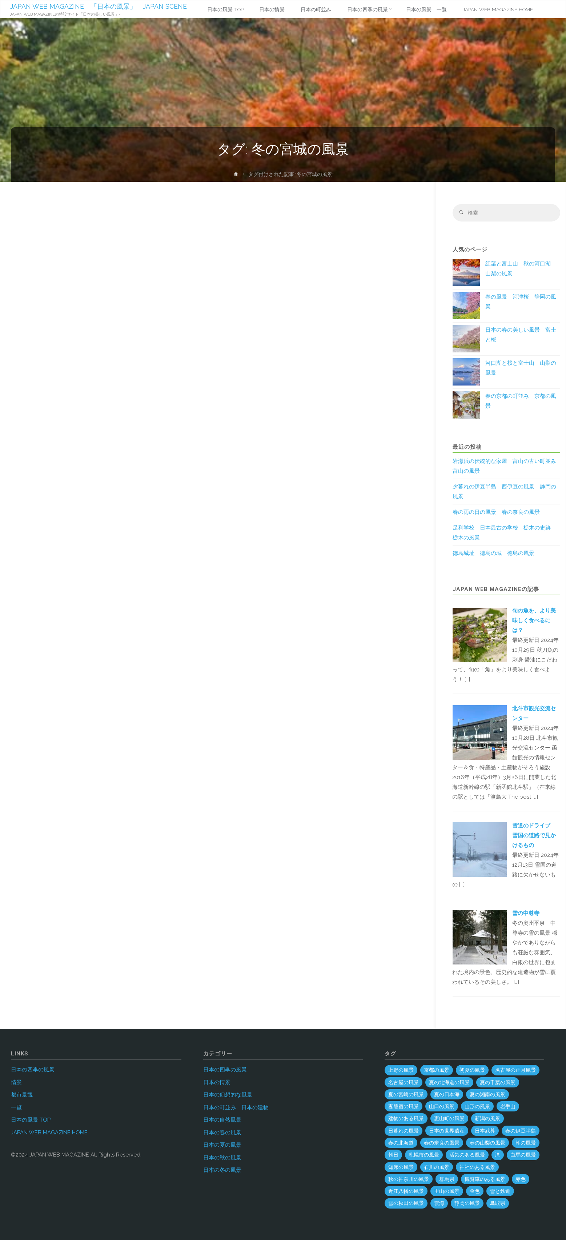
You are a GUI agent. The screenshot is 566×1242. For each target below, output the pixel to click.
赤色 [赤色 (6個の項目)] (520, 1180)
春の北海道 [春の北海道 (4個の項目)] (401, 1144)
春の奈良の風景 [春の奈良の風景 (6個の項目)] (441, 1144)
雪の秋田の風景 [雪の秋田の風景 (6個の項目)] (406, 1205)
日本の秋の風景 (222, 1159)
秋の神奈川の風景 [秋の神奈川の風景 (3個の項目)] (408, 1180)
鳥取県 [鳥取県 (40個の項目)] (497, 1205)
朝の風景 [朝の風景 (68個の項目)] (525, 1144)
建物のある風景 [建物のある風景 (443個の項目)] (406, 1120)
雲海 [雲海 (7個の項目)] (439, 1205)
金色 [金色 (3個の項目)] (475, 1193)
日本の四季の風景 (33, 1071)
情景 (16, 1084)
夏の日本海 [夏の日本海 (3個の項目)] (446, 1096)
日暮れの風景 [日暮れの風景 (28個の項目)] (403, 1132)
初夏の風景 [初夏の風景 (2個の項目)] (472, 1072)
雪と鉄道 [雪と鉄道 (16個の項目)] (500, 1193)
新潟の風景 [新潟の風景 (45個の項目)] (487, 1120)
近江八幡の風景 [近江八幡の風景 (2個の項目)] (406, 1193)
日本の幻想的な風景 (227, 1096)
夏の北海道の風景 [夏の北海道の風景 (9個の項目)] (449, 1084)
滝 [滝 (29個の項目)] (497, 1156)
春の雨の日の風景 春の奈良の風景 (496, 514)
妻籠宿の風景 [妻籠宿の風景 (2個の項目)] (403, 1108)
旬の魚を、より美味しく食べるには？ (534, 622)
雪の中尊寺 (525, 914)
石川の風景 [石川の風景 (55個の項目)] (436, 1168)
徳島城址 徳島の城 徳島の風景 (493, 555)
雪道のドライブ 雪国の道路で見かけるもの (534, 837)
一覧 (16, 1109)
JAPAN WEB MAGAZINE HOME (49, 1134)
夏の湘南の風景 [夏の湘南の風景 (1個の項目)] (487, 1096)
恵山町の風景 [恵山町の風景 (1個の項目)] (449, 1120)
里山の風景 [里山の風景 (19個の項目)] (446, 1193)
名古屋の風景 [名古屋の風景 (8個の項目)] (403, 1084)
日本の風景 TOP (31, 1121)
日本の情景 (216, 1084)
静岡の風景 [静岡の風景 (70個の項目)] (467, 1205)
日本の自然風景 (222, 1121)
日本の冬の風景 (222, 1172)
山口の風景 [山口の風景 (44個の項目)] (441, 1108)
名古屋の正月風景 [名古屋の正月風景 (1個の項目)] (515, 1072)
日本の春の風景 (222, 1134)
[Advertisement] (216, 274)
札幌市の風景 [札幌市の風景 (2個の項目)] (424, 1156)
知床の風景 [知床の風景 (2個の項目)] (401, 1168)
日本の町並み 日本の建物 (236, 1109)
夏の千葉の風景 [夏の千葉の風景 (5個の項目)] (497, 1084)
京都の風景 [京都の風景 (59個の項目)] (436, 1072)
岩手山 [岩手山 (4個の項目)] (507, 1108)
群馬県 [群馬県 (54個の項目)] (446, 1180)
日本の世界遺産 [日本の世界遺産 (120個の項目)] (447, 1132)
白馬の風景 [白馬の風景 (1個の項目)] (523, 1156)
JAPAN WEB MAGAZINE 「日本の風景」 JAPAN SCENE (99, 6)
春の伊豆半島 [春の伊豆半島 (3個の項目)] (520, 1132)
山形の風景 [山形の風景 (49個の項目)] (477, 1108)
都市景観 (22, 1096)
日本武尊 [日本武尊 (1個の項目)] (485, 1132)
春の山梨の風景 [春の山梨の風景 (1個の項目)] (487, 1144)
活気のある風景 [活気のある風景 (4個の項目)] (467, 1156)
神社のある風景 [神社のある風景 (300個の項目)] (477, 1168)
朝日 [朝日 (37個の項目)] (393, 1156)
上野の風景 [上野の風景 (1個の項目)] (401, 1072)
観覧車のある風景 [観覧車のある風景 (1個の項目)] (485, 1180)
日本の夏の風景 (222, 1146)
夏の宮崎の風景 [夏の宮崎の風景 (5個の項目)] (406, 1096)
